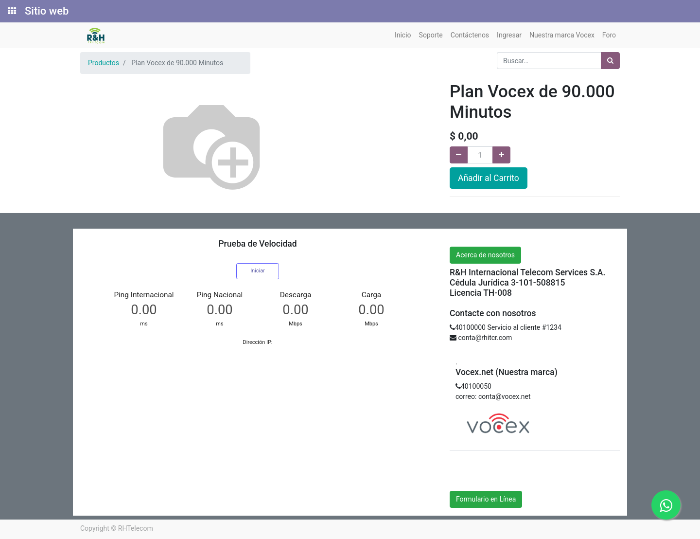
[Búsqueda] (610, 60)
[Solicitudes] (11, 11)
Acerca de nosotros (485, 255)
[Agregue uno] (501, 154)
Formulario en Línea (486, 499)
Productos (103, 63)
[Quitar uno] (459, 154)
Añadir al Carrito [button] (488, 178)
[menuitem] (403, 35)
